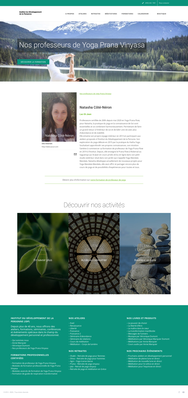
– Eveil (71, 323)
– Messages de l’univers (137, 333)
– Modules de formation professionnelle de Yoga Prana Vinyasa (35, 367)
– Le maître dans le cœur (138, 328)
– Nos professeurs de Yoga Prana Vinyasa (29, 348)
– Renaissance (75, 325)
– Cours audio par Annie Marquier (142, 344)
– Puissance (74, 331)
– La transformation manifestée (141, 331)
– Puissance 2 (75, 333)
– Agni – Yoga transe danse (81, 361)
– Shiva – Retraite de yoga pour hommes (87, 358)
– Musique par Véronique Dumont (142, 336)
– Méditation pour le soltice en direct (143, 364)
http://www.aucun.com (50, 147)
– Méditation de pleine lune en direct (143, 358)
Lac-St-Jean (85, 114)
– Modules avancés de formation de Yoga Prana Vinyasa (36, 371)
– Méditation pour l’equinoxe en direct (144, 366)
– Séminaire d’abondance (80, 336)
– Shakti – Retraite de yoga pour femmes (87, 356)
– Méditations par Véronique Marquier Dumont (148, 339)
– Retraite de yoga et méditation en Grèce (87, 369)
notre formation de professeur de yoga (108, 180)
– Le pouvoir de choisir (137, 323)
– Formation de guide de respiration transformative (34, 373)
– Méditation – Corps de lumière (83, 344)
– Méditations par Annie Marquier (142, 341)
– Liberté (72, 328)
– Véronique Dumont (20, 345)
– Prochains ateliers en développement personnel (149, 356)
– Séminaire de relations (80, 339)
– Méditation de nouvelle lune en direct (144, 361)
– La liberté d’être (134, 325)
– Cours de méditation (79, 341)
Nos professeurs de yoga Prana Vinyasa (95, 93)
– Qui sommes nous (20, 340)
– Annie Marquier (18, 343)
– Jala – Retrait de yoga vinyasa (82, 366)
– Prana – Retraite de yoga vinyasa (84, 364)
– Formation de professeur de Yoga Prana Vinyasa (33, 363)
